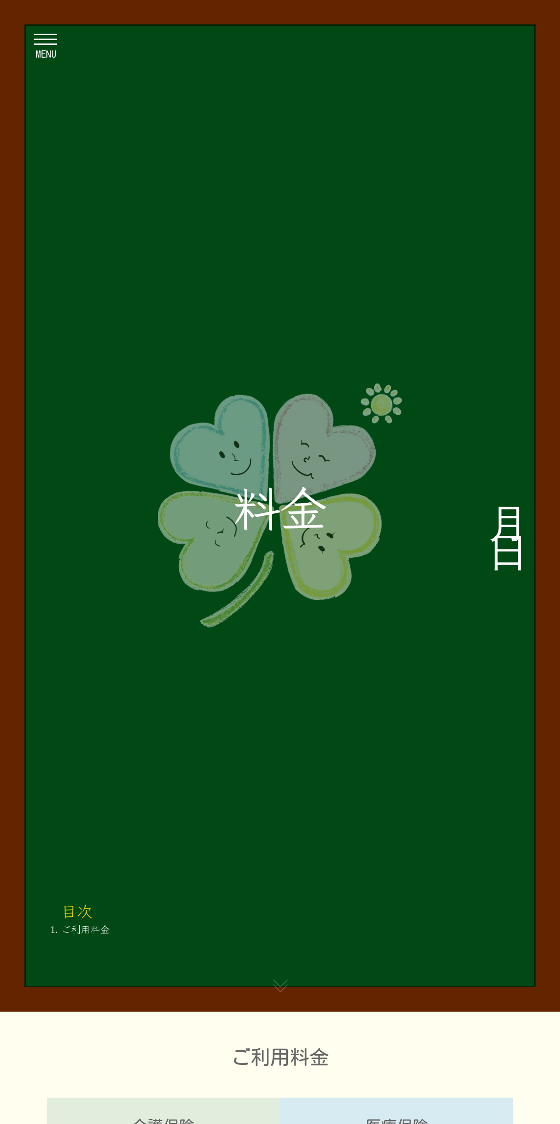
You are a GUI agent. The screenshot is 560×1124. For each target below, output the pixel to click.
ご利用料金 (85, 929)
